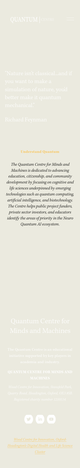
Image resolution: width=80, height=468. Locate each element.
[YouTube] (51, 419)
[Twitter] (28, 419)
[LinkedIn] (40, 419)
